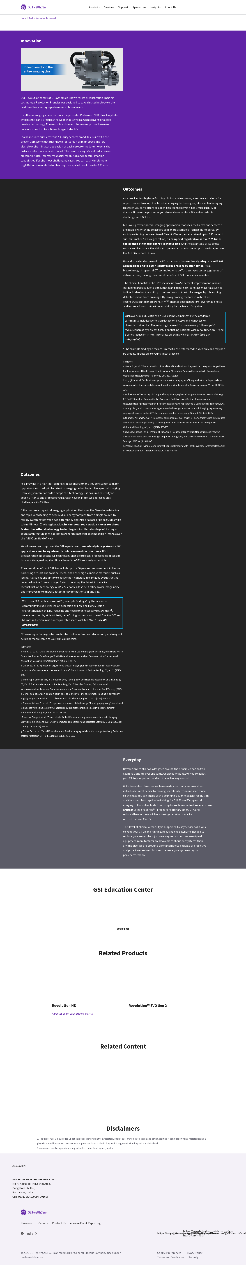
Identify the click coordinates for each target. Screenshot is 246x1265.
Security (193, 1257)
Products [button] (94, 7)
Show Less (123, 928)
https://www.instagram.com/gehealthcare (168, 1233)
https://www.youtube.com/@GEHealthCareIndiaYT (194, 1233)
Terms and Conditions (170, 1257)
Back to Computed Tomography (43, 18)
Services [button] (109, 7)
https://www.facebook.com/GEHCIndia (159, 1233)
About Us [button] (170, 7)
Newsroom (27, 1223)
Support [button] (123, 7)
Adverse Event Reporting (85, 1223)
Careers (43, 1223)
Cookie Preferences (169, 1253)
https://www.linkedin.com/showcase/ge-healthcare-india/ (185, 1233)
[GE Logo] (34, 7)
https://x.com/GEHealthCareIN (176, 1233)
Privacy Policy (193, 1253)
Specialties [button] (139, 7)
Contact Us (59, 1223)
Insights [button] (155, 7)
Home (23, 18)
